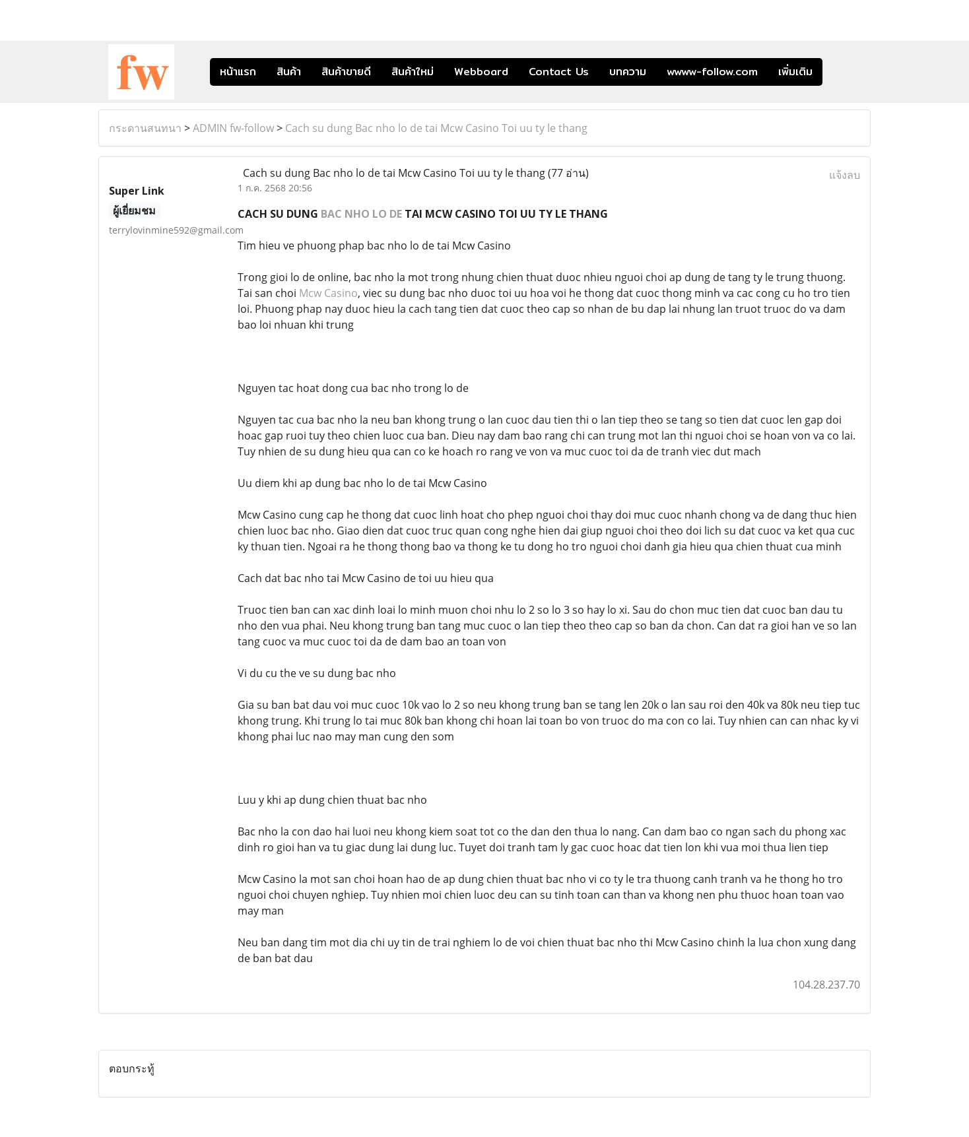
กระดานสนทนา (145, 128)
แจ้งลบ (844, 175)
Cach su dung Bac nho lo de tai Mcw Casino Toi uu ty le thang (436, 128)
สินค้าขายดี (346, 71)
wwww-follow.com (712, 71)
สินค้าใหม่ (412, 71)
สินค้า (289, 71)
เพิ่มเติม (795, 71)
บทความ (627, 71)
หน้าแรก (238, 71)
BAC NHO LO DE (361, 214)
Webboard (481, 71)
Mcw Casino (328, 293)
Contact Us (559, 71)
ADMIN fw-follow (233, 128)
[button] (842, 72)
